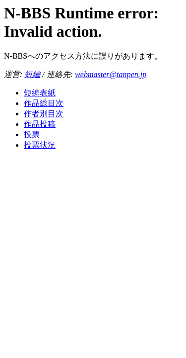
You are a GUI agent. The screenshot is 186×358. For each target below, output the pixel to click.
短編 (32, 74)
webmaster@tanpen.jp (110, 74)
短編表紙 (40, 93)
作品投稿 (40, 124)
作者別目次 (43, 113)
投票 (32, 134)
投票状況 (40, 145)
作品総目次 (43, 103)
